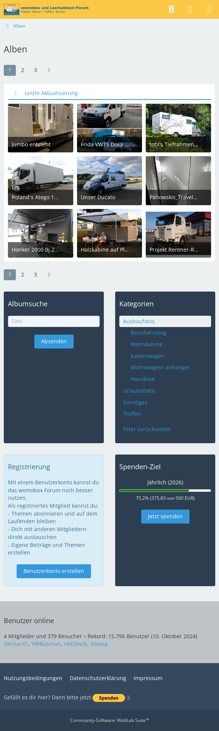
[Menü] (209, 9)
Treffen (132, 413)
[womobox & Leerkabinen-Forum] (46, 9)
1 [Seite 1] (9, 70)
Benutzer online (29, 620)
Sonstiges (135, 402)
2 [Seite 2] (22, 70)
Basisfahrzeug (149, 332)
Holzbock (75, 643)
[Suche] (171, 9)
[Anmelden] (190, 9)
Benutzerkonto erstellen (53, 570)
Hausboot (143, 378)
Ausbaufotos (139, 321)
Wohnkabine (146, 344)
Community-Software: (109, 720)
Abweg (99, 643)
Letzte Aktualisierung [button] (51, 93)
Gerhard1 (16, 643)
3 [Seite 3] (35, 70)
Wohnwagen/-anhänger (160, 367)
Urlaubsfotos (139, 390)
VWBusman (46, 643)
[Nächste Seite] (49, 70)
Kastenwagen (148, 355)
